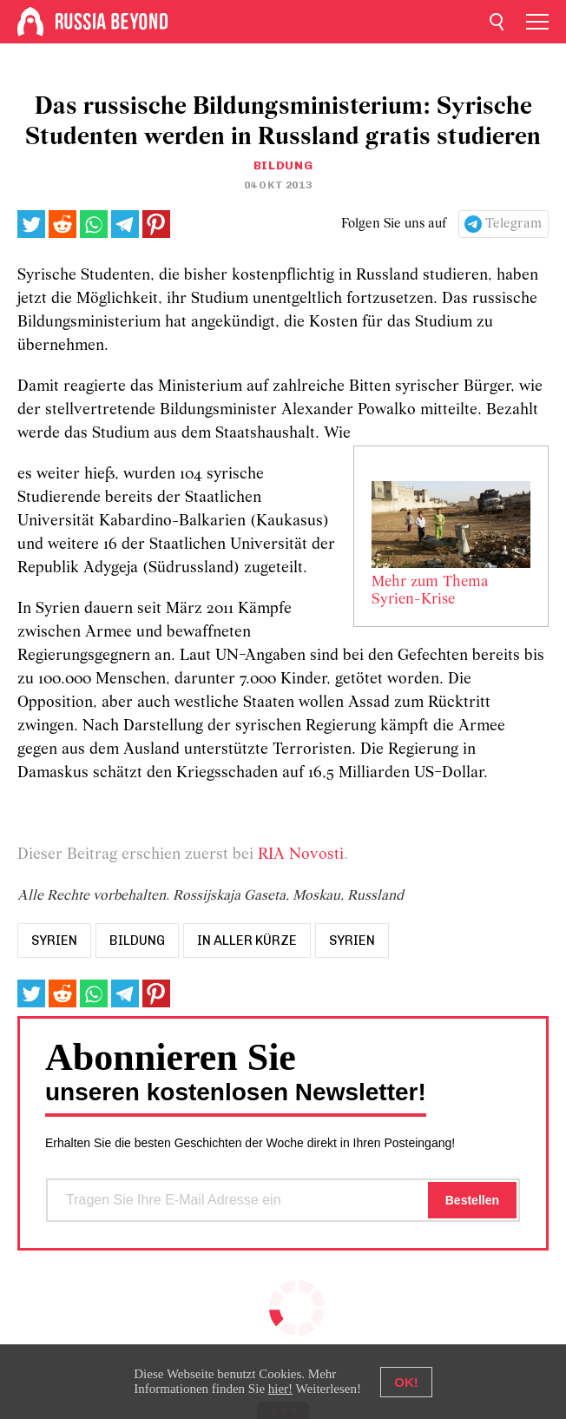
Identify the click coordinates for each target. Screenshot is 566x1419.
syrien (54, 940)
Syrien (352, 940)
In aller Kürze (247, 940)
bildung (137, 940)
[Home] (30, 21)
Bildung (283, 165)
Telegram (513, 224)
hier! (280, 1389)
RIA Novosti (301, 855)
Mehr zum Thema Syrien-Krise (430, 591)
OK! (406, 1382)
